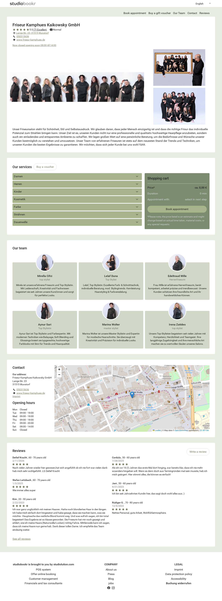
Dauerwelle (77, 222)
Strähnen (77, 214)
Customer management (43, 578)
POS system (43, 569)
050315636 (22, 36)
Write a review (198, 451)
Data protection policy (178, 574)
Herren (77, 184)
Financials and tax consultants (43, 583)
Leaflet (157, 430)
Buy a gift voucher (159, 13)
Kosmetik (77, 199)
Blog (111, 578)
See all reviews (21, 539)
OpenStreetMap (181, 430)
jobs (111, 583)
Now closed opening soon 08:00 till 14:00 (34, 45)
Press (111, 574)
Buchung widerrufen (178, 583)
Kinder (77, 192)
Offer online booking (43, 574)
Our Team (179, 13)
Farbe (77, 207)
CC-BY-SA (204, 430)
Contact (192, 13)
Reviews (204, 13)
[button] (132, 394)
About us (111, 569)
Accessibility (178, 578)
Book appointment (134, 13)
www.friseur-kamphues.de (30, 39)
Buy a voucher (45, 166)
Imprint (16, 396)
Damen (77, 176)
